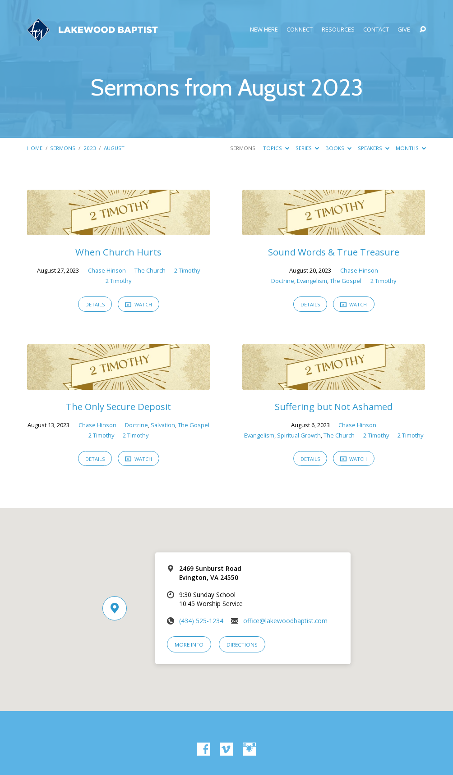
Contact (376, 29)
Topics (276, 148)
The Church (150, 270)
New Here (264, 29)
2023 (89, 148)
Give (404, 29)
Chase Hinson (107, 270)
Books (338, 148)
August (114, 148)
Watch (138, 304)
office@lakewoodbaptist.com (285, 620)
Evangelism (312, 281)
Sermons (62, 148)
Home (34, 148)
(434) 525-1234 (201, 620)
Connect (300, 29)
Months (411, 148)
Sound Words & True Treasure (333, 252)
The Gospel (345, 281)
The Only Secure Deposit (118, 406)
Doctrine (282, 281)
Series (307, 148)
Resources (338, 29)
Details (95, 304)
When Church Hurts (118, 252)
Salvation (163, 425)
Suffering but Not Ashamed (334, 406)
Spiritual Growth (299, 435)
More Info (189, 644)
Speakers (373, 148)
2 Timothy (187, 270)
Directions (242, 644)
